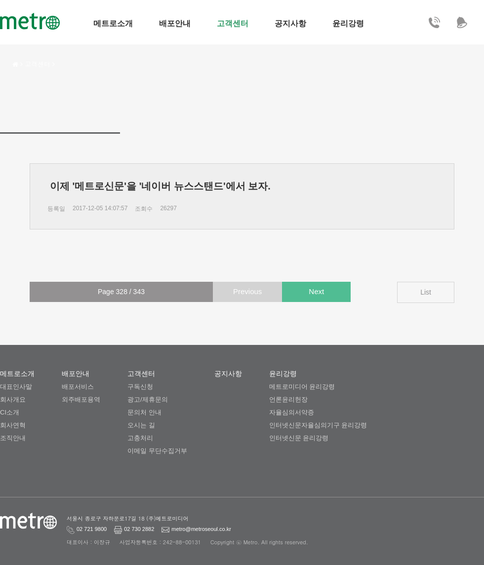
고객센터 (37, 64)
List (425, 292)
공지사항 (228, 373)
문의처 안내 (144, 412)
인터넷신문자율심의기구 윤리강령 (318, 425)
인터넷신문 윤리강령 (299, 438)
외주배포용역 (81, 399)
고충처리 (140, 438)
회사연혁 (13, 425)
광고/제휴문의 (147, 399)
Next (316, 291)
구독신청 (140, 386)
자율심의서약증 (291, 412)
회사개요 (13, 399)
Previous (247, 291)
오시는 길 (141, 425)
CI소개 (9, 412)
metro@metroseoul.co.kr (175, 529)
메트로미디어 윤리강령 (302, 386)
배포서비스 (78, 386)
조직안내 (13, 438)
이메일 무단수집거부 (157, 450)
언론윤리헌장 (288, 399)
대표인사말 (16, 386)
